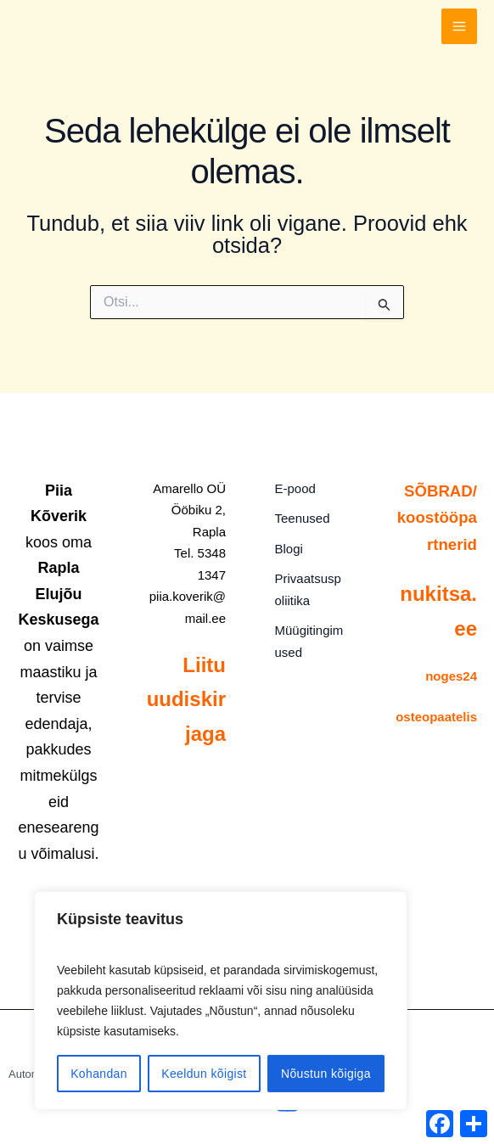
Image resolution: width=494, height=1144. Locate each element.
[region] (220, 1000)
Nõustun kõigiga (326, 1073)
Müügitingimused (308, 632)
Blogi (283, 543)
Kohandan (98, 1073)
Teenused (297, 516)
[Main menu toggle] (459, 34)
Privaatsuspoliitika (309, 582)
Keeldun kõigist (203, 1073)
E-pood (290, 489)
